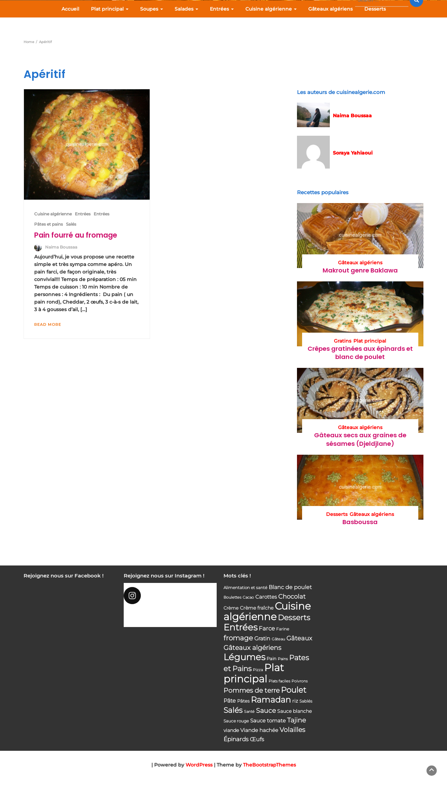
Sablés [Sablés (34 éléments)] (305, 701)
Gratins (342, 341)
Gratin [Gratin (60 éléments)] (262, 638)
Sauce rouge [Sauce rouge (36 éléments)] (236, 720)
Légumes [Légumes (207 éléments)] (244, 657)
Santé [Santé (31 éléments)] (249, 711)
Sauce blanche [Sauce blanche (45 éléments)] (294, 711)
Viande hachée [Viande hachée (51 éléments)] (259, 730)
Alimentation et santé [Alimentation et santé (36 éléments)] (245, 587)
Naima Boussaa (61, 247)
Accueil (70, 9)
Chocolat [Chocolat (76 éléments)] (292, 596)
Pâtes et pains (48, 224)
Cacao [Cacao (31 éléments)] (248, 597)
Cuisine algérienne (271, 9)
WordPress (199, 765)
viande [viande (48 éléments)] (231, 730)
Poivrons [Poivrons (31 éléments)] (300, 681)
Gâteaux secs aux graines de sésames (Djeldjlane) (360, 439)
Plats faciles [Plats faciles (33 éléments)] (279, 681)
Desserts (375, 9)
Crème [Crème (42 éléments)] (231, 608)
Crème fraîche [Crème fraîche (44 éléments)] (256, 608)
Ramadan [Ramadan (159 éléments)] (271, 700)
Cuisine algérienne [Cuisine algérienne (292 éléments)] (267, 611)
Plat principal (109, 9)
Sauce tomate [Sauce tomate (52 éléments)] (268, 720)
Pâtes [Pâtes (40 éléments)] (243, 701)
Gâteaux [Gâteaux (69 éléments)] (299, 638)
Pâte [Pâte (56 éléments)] (230, 700)
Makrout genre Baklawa (360, 270)
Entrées (222, 9)
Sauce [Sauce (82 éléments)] (266, 711)
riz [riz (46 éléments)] (295, 701)
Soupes (151, 9)
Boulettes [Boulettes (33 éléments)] (232, 597)
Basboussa (360, 522)
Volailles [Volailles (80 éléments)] (292, 730)
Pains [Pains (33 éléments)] (283, 658)
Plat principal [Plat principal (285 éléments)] (254, 673)
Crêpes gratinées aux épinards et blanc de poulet (360, 352)
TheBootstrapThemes (269, 765)
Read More (47, 324)
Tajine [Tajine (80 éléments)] (296, 720)
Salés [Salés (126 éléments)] (233, 710)
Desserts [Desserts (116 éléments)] (294, 617)
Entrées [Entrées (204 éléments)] (240, 627)
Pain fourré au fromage (75, 235)
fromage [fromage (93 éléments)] (238, 638)
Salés (71, 224)
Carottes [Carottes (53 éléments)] (266, 597)
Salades (186, 9)
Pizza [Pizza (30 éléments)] (258, 670)
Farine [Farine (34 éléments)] (282, 629)
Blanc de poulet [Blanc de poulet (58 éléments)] (290, 587)
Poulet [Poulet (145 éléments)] (293, 690)
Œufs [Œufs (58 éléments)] (257, 739)
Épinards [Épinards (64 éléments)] (236, 739)
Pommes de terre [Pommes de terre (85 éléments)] (252, 690)
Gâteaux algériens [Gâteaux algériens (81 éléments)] (252, 648)
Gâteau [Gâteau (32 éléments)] (278, 639)
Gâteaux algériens (330, 9)
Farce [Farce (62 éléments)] (267, 628)
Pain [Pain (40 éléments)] (271, 658)
